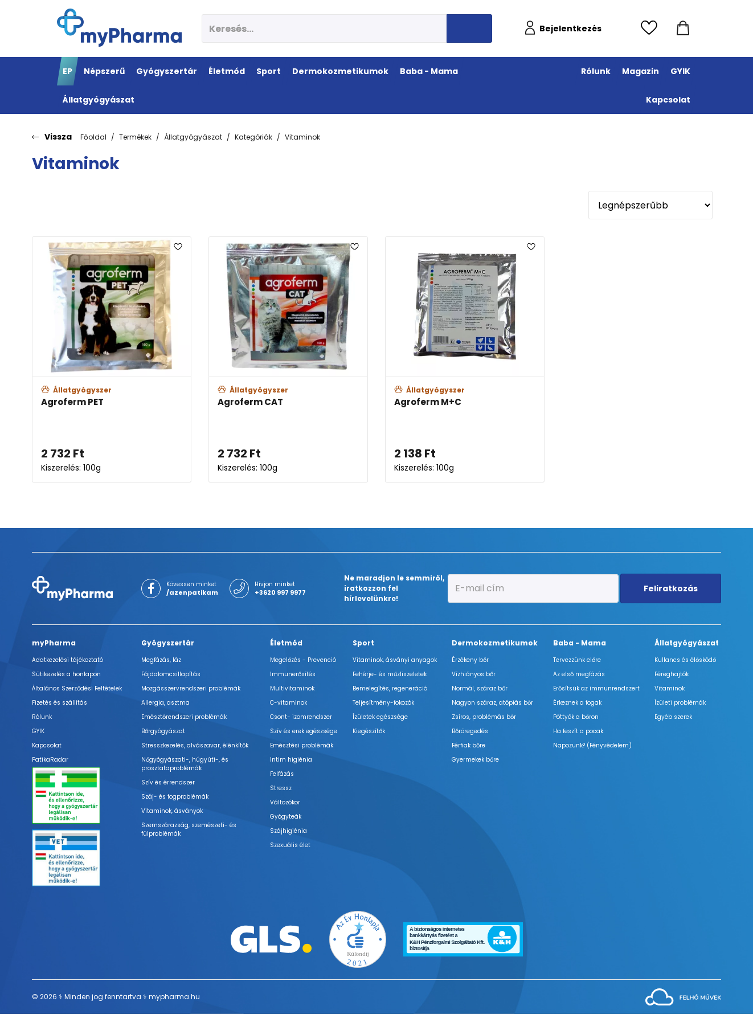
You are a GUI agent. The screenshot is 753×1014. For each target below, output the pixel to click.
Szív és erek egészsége (303, 731)
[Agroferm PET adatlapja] (111, 359)
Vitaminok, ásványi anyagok (395, 660)
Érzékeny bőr (470, 660)
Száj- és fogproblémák (174, 796)
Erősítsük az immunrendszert (596, 688)
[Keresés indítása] (469, 28)
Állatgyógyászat (193, 137)
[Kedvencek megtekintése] (652, 28)
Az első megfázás (579, 674)
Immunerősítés (293, 674)
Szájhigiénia (288, 831)
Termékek (135, 137)
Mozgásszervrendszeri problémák (190, 688)
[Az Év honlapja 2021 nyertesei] (357, 938)
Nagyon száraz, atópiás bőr (492, 702)
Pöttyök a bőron (576, 717)
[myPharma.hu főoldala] (119, 28)
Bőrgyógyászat (163, 731)
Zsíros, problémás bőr (484, 717)
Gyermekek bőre (475, 759)
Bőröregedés (470, 731)
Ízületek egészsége (380, 717)
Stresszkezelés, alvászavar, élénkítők (194, 745)
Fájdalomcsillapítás (170, 674)
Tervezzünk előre (577, 660)
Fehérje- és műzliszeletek (390, 674)
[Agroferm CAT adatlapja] (288, 359)
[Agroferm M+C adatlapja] (465, 359)
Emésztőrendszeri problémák (184, 717)
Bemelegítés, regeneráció (390, 688)
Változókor (285, 802)
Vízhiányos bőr (474, 674)
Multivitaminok (292, 688)
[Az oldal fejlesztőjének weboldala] (683, 996)
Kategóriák (253, 137)
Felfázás (282, 774)
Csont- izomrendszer (301, 717)
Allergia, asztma (165, 702)
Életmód (286, 643)
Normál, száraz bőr (480, 688)
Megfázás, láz (161, 660)
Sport (363, 643)
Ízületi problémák (680, 702)
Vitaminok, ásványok (172, 811)
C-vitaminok (288, 702)
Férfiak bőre (468, 745)
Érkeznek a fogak (577, 702)
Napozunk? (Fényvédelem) (592, 745)
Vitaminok (302, 137)
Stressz (281, 788)
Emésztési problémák (301, 745)
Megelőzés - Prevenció (303, 660)
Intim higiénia (291, 759)
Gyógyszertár (167, 643)
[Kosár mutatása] (683, 28)
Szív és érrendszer (168, 782)
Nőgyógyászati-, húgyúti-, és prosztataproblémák (184, 763)
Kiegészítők (369, 731)
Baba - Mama (579, 643)
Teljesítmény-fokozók (383, 702)
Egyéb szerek (673, 717)
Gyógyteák (285, 816)
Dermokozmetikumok (495, 643)
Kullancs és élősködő (685, 660)
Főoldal (93, 137)
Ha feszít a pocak (578, 731)
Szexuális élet (290, 845)
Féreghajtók (671, 674)
